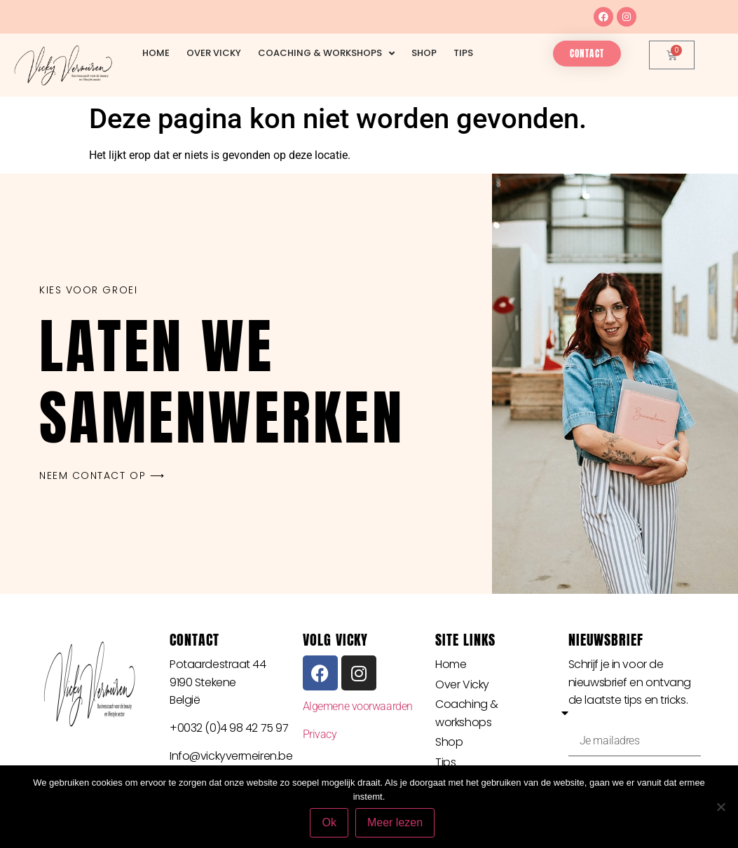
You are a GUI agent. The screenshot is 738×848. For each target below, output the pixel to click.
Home (156, 53)
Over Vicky (213, 53)
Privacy (320, 734)
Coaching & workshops (326, 53)
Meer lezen (395, 822)
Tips (463, 53)
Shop (424, 53)
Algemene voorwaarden (358, 706)
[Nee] (720, 807)
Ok (329, 822)
